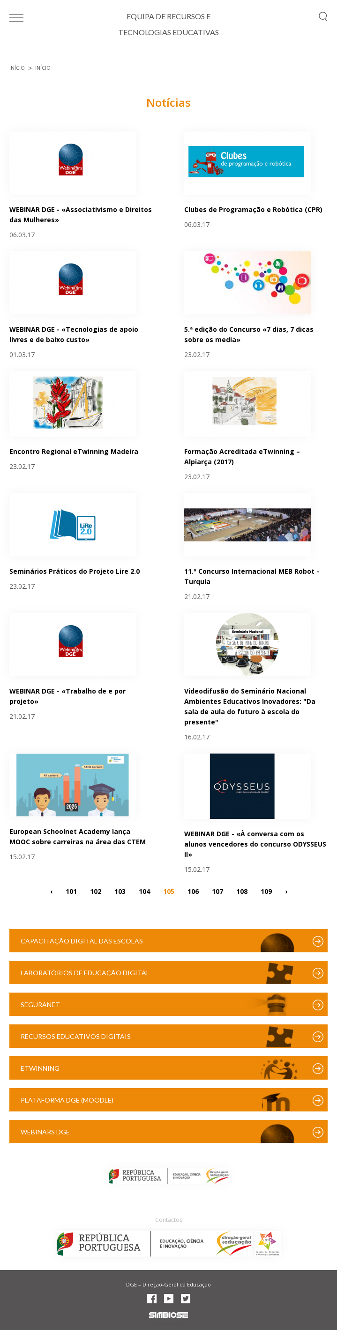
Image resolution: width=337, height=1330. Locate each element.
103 (120, 890)
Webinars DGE (45, 1132)
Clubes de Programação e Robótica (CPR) (253, 209)
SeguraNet (40, 1004)
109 (266, 890)
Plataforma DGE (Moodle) (67, 1100)
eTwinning (40, 1068)
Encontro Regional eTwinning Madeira (73, 451)
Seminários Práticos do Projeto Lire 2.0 (74, 571)
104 (144, 890)
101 (71, 890)
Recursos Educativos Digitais (76, 1036)
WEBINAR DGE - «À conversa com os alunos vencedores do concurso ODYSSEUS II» (255, 844)
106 (193, 890)
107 (217, 890)
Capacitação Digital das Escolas (82, 941)
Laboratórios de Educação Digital (85, 973)
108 (241, 890)
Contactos (168, 1220)
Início (17, 68)
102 (95, 890)
